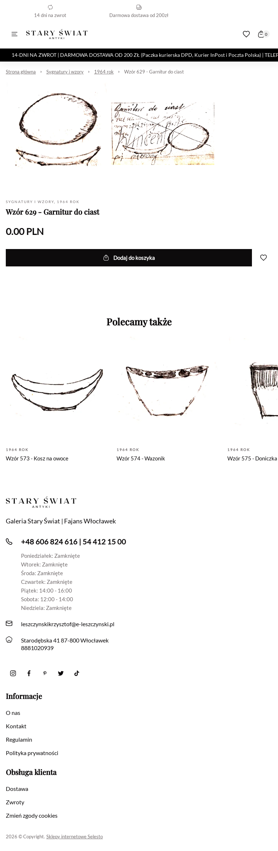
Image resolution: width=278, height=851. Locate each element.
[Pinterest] (45, 673)
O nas (13, 712)
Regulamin (19, 739)
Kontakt (16, 725)
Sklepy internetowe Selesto (74, 836)
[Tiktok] (77, 673)
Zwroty (15, 802)
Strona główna (21, 72)
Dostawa (17, 788)
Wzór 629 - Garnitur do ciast (154, 72)
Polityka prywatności (32, 752)
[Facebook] (29, 673)
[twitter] (61, 673)
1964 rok (104, 72)
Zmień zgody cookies (32, 815)
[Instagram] (13, 673)
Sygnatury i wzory (65, 72)
